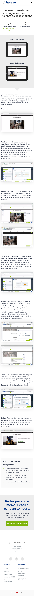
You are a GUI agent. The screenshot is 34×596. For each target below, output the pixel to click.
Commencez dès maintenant (17, 523)
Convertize (8, 2)
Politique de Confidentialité (8, 580)
